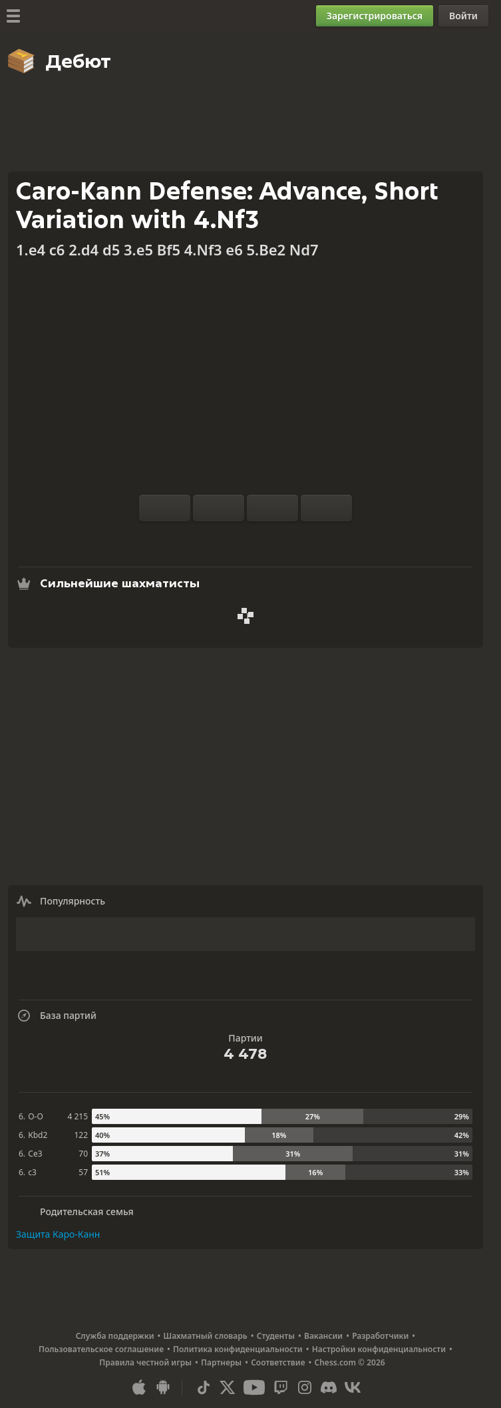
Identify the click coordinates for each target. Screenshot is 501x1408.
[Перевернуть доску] (164, 508)
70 (83, 1153)
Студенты (276, 1335)
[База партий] (245, 537)
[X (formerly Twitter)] (228, 1387)
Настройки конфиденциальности (379, 1349)
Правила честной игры (145, 1362)
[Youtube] (254, 1387)
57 (83, 1172)
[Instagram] (305, 1387)
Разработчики (380, 1335)
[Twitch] (281, 1387)
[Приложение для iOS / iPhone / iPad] (139, 1387)
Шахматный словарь (206, 1335)
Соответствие (278, 1362)
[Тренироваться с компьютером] (203, 537)
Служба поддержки (115, 1335)
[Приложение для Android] (163, 1387)
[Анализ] (224, 537)
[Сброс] (218, 508)
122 (81, 1135)
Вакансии (323, 1335)
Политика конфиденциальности (238, 1349)
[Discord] (329, 1387)
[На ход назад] (272, 508)
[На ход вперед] (326, 508)
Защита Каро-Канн (58, 1234)
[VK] (353, 1387)
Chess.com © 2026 (350, 1362)
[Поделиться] (288, 537)
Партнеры (221, 1362)
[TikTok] (204, 1387)
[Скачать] (266, 537)
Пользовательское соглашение (101, 1349)
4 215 (77, 1116)
